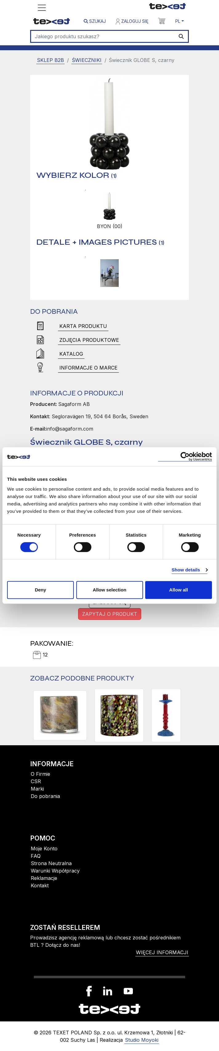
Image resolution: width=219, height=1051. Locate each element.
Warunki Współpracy (55, 871)
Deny (40, 589)
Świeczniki (87, 60)
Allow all (178, 589)
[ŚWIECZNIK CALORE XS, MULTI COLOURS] (60, 715)
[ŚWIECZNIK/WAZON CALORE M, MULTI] (119, 715)
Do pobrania (45, 796)
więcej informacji (162, 952)
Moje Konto (44, 848)
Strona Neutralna (51, 863)
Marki (37, 789)
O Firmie (40, 774)
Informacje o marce (88, 368)
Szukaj (95, 21)
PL (177, 21)
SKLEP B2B (50, 60)
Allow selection (109, 589)
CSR (36, 781)
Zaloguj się (132, 21)
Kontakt (40, 885)
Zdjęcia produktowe (89, 340)
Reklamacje (44, 878)
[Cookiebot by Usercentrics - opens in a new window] (185, 456)
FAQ (36, 856)
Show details (186, 569)
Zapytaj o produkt (109, 614)
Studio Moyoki (141, 1040)
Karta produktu (83, 326)
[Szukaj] (103, 36)
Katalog (71, 354)
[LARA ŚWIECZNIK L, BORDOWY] (166, 715)
